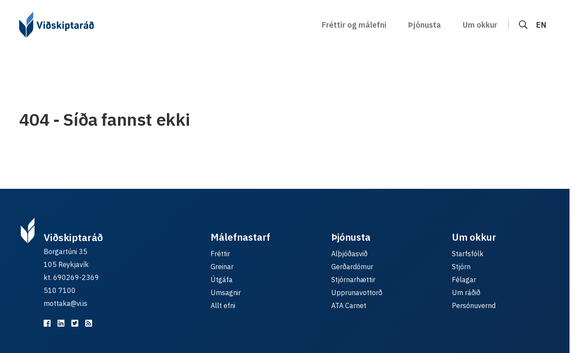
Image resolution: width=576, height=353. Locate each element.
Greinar (222, 266)
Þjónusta (424, 25)
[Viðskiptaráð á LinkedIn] (61, 323)
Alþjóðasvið (349, 253)
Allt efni (223, 305)
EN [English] (541, 25)
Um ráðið (466, 292)
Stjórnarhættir (353, 279)
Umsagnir (226, 292)
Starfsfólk (467, 253)
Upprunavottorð (356, 292)
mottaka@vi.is (65, 303)
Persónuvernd (474, 305)
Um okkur (480, 25)
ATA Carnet (348, 305)
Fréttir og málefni (354, 25)
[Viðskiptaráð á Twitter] (75, 323)
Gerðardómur (352, 266)
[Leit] (523, 25)
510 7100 (60, 290)
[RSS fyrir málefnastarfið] (89, 323)
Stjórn (461, 266)
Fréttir (220, 253)
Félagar (464, 279)
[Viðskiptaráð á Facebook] (47, 323)
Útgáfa (222, 279)
